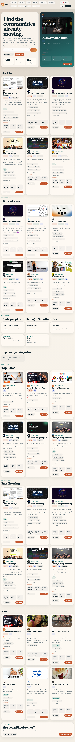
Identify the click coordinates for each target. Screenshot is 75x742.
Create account (19, 54)
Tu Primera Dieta (9, 684)
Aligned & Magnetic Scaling (62, 93)
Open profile (19, 132)
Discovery (13, 2)
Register (68, 6)
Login (62, 6)
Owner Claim (36, 6)
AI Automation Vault (59, 221)
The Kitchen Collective (60, 684)
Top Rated (13, 6)
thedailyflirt (31, 277)
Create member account (65, 734)
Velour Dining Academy (60, 631)
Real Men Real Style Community (10, 94)
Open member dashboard (10, 734)
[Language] (64, 2)
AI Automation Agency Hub (37, 438)
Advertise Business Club (36, 388)
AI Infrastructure (58, 277)
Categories (51, 2)
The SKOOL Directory (34, 221)
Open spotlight (67, 64)
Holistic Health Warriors (35, 631)
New (29, 6)
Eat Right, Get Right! (34, 684)
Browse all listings (8, 54)
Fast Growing (22, 6)
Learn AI (6, 388)
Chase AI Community (34, 154)
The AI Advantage (9, 154)
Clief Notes (7, 277)
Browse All (21, 2)
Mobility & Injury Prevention (62, 438)
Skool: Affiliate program (60, 388)
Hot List (35, 2)
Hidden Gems (43, 2)
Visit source (46, 64)
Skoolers (55, 154)
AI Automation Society (35, 93)
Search (28, 2)
